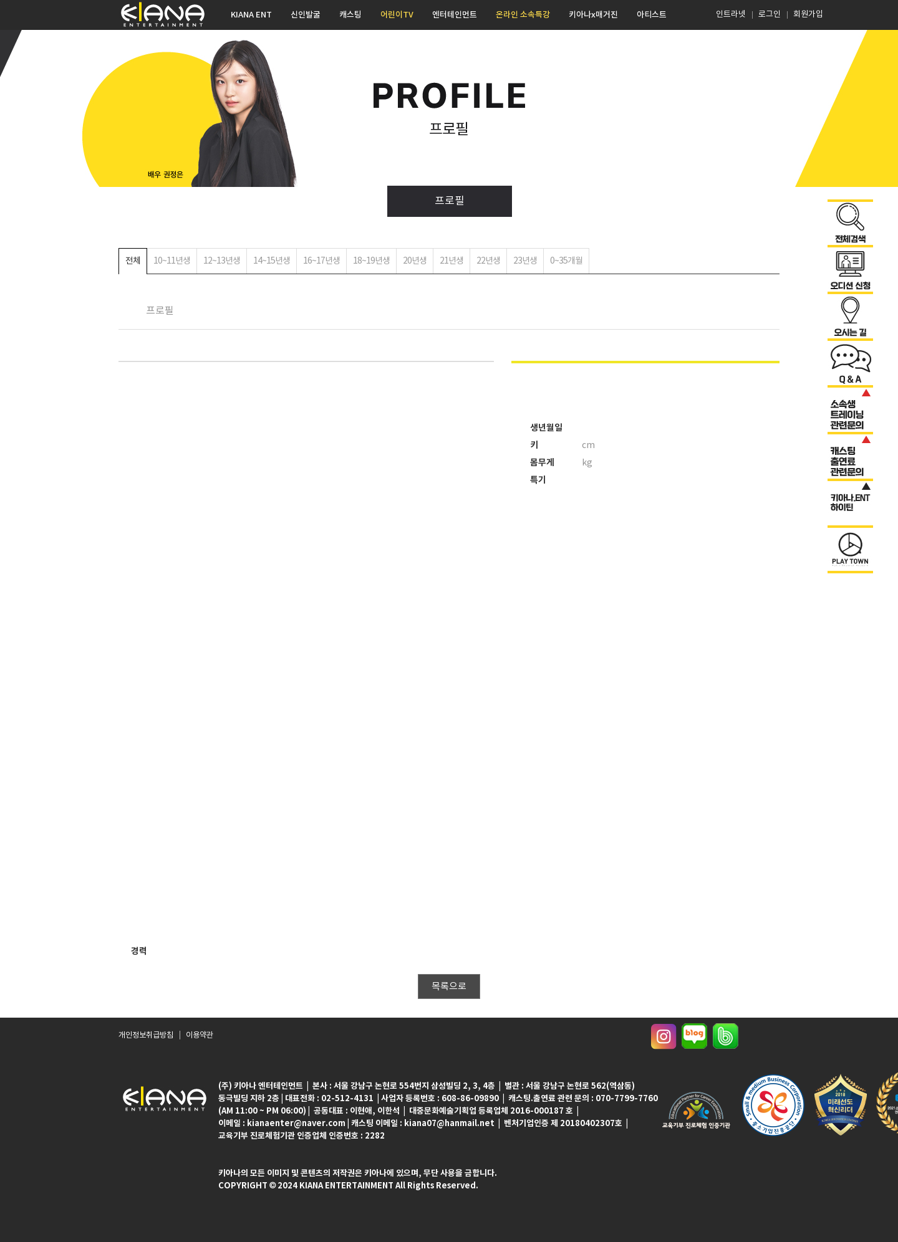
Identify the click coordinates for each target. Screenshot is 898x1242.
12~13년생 (221, 261)
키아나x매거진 (593, 15)
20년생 (415, 261)
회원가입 (808, 14)
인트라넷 (730, 14)
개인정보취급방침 (145, 1036)
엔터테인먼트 (454, 15)
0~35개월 (566, 261)
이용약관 (199, 1036)
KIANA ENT (251, 15)
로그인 (769, 14)
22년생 (488, 261)
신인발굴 (306, 15)
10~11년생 (171, 261)
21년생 (451, 261)
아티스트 (652, 15)
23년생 (525, 261)
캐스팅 (350, 15)
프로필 (450, 201)
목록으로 (449, 987)
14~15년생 (271, 261)
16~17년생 (321, 261)
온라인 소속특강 (523, 15)
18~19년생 (371, 261)
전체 (132, 261)
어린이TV (396, 15)
